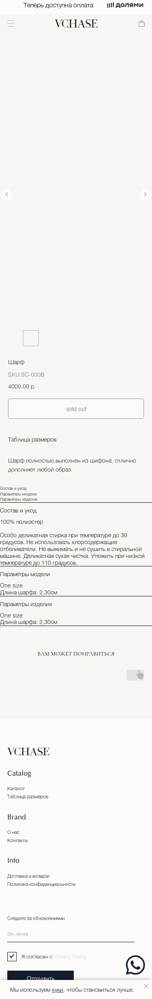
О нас (13, 832)
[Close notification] (146, 986)
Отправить (40, 979)
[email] (71, 934)
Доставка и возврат (28, 876)
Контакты (17, 840)
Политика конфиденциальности (41, 884)
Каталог (16, 788)
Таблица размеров (32, 439)
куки (57, 989)
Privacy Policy (70, 956)
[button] (11, 23)
